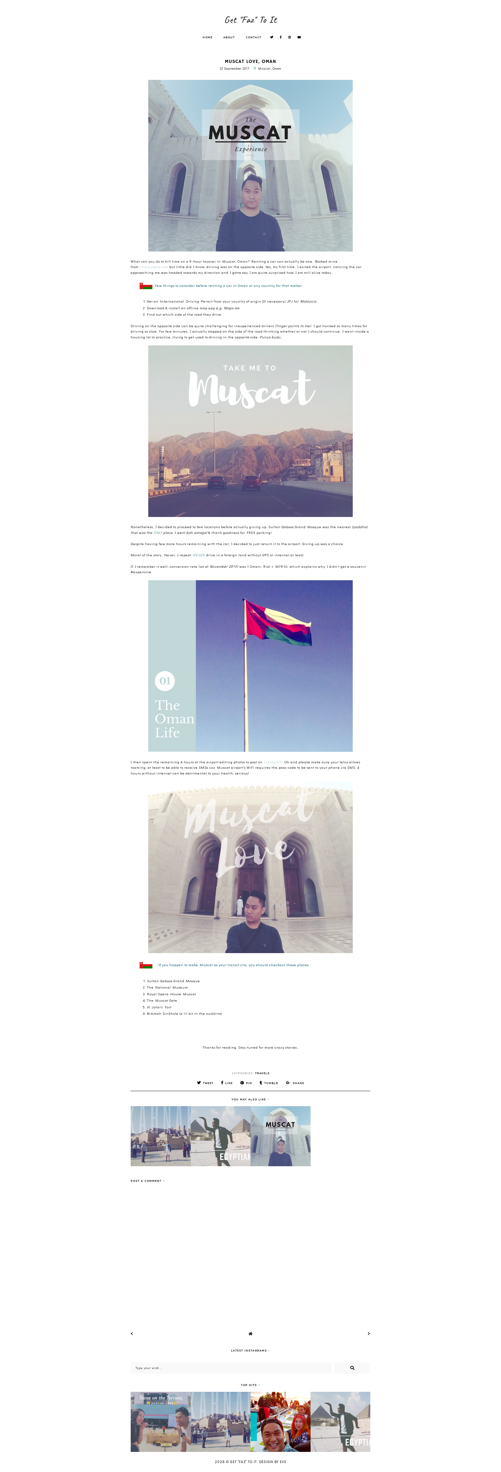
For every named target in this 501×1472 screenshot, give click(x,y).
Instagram (273, 761)
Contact (253, 37)
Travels (262, 1073)
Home (207, 37)
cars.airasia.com (154, 266)
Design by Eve (272, 1462)
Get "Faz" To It (250, 19)
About (229, 37)
